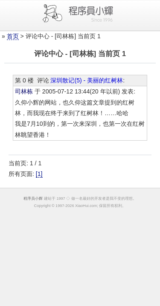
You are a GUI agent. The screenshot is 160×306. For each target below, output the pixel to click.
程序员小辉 (33, 198)
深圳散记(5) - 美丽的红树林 (86, 80)
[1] (39, 173)
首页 (13, 36)
